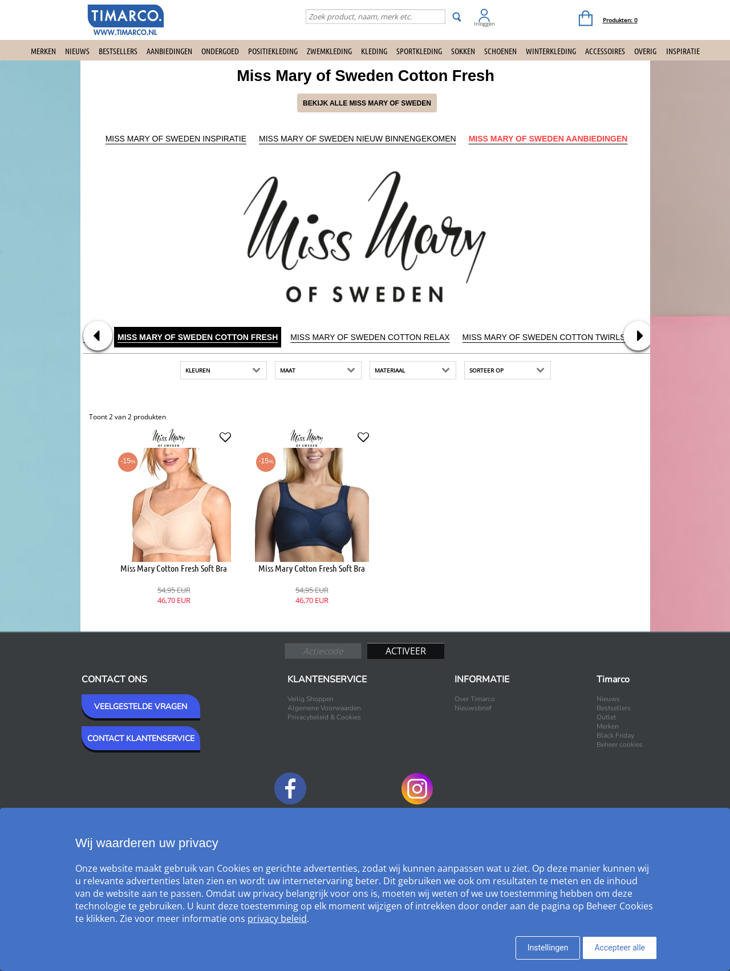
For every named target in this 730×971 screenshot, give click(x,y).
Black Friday (615, 735)
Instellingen (548, 947)
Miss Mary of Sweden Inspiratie (176, 138)
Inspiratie (683, 51)
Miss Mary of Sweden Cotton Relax (369, 337)
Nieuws (77, 51)
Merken (43, 51)
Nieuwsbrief (473, 708)
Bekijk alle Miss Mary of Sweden (367, 103)
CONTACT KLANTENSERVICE (140, 738)
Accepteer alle (619, 947)
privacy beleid (277, 918)
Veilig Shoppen (310, 698)
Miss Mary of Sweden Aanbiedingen (548, 138)
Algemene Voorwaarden (324, 708)
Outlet (606, 717)
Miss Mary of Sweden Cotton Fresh (197, 337)
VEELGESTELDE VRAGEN (140, 706)
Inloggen (484, 23)
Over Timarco (475, 698)
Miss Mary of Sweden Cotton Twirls (544, 337)
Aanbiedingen (169, 51)
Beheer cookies (620, 744)
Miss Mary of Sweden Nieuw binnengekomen (357, 138)
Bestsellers (118, 51)
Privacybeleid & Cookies (324, 717)
